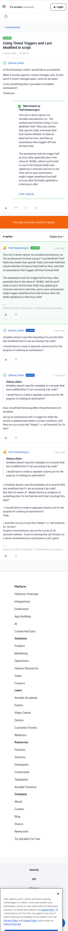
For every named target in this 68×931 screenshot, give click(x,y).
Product (20, 646)
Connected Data (25, 631)
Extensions (22, 609)
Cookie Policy (48, 916)
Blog (17, 816)
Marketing (21, 653)
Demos (19, 720)
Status (19, 824)
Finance (20, 683)
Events (19, 705)
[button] (4, 7)
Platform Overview (26, 594)
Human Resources (26, 668)
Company (21, 794)
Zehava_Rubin (16, 63)
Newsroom (21, 831)
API (34, 879)
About (18, 802)
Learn (18, 690)
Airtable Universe (25, 787)
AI (16, 624)
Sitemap (34, 888)
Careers (19, 809)
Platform (20, 586)
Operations (22, 661)
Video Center (23, 713)
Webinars (20, 735)
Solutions (21, 638)
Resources (21, 742)
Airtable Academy (26, 698)
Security (34, 869)
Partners (20, 750)
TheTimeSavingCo (18, 248)
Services (20, 757)
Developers (22, 765)
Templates (21, 780)
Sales (18, 676)
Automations (12, 27)
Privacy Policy (11, 927)
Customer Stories (26, 728)
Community (22, 772)
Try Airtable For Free (27, 839)
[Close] (58, 901)
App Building (23, 616)
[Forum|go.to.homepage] (22, 7)
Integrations (22, 601)
